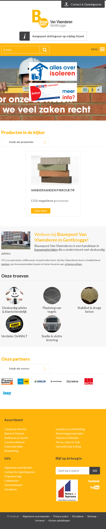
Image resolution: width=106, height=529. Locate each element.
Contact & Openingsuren (19, 472)
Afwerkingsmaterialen (69, 433)
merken (5, 264)
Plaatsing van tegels (52, 309)
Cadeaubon (11, 480)
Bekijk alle (21, 141)
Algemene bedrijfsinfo (18, 467)
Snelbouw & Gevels (16, 437)
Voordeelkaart (13, 485)
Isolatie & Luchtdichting (70, 429)
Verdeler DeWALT (14, 336)
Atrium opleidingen (59, 520)
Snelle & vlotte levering (52, 338)
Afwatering (11, 450)
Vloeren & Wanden (67, 437)
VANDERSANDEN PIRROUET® (53, 190)
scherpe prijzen (73, 264)
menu (94, 49)
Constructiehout (14, 442)
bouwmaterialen (46, 249)
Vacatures (10, 489)
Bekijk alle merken (19, 368)
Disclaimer (78, 516)
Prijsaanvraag (12, 476)
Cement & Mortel (15, 429)
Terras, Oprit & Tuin (68, 442)
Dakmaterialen (13, 446)
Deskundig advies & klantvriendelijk (14, 309)
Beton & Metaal (14, 433)
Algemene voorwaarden (36, 516)
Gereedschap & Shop (68, 446)
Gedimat (53, 19)
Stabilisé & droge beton (89, 309)
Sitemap (92, 516)
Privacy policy (60, 516)
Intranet (40, 520)
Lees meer (41, 210)
